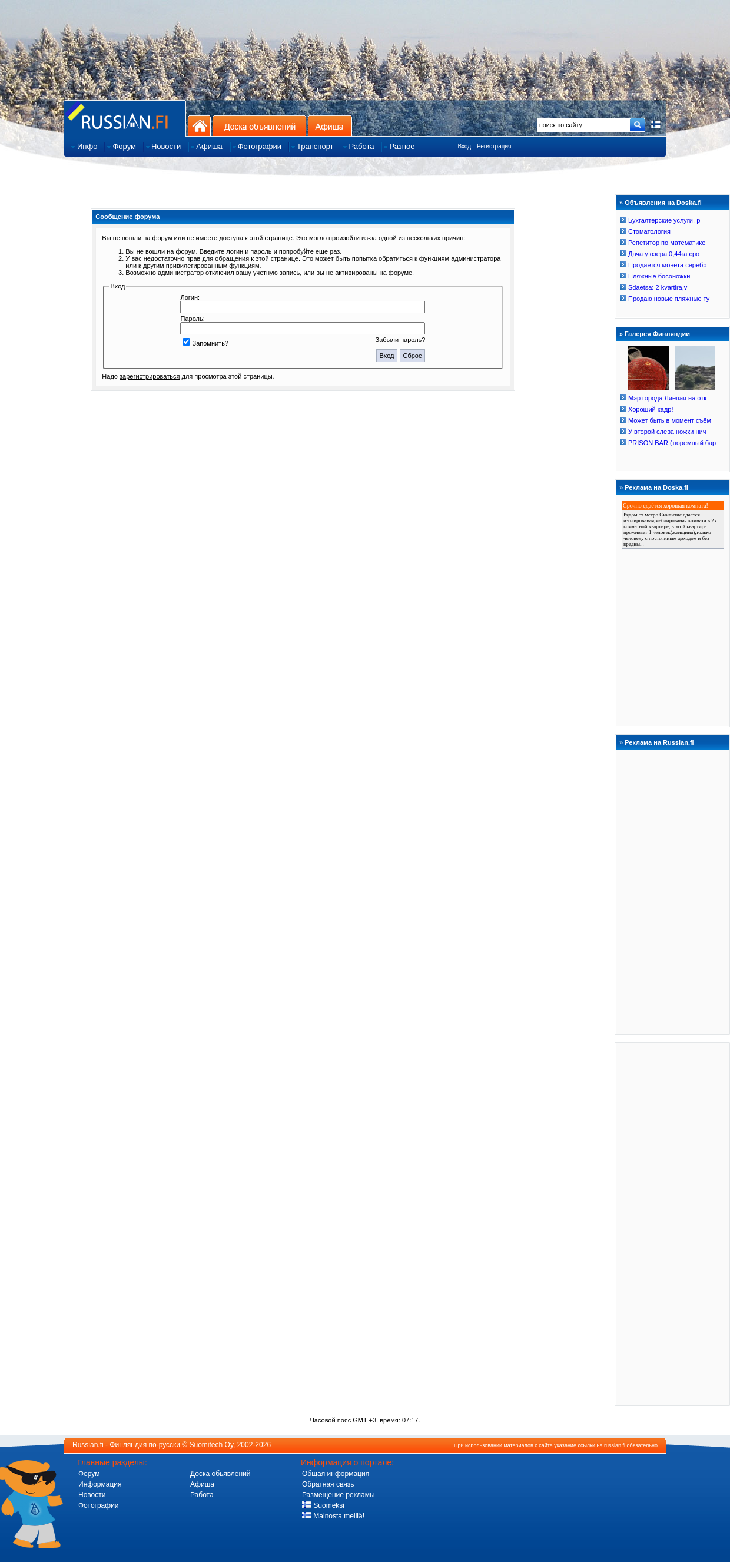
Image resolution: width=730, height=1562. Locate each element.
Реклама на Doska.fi (656, 487)
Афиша (330, 125)
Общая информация (335, 1474)
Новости (91, 1495)
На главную (199, 125)
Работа (202, 1495)
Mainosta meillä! (333, 1516)
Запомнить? (205, 343)
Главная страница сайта (125, 118)
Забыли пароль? (401, 339)
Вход (464, 146)
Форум (88, 1474)
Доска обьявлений (220, 1474)
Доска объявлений (259, 125)
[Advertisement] (672, 1223)
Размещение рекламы (338, 1495)
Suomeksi (323, 1505)
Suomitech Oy (211, 1445)
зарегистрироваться (150, 376)
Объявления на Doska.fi (663, 202)
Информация (99, 1484)
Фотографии (98, 1505)
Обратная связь (328, 1484)
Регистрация (494, 146)
